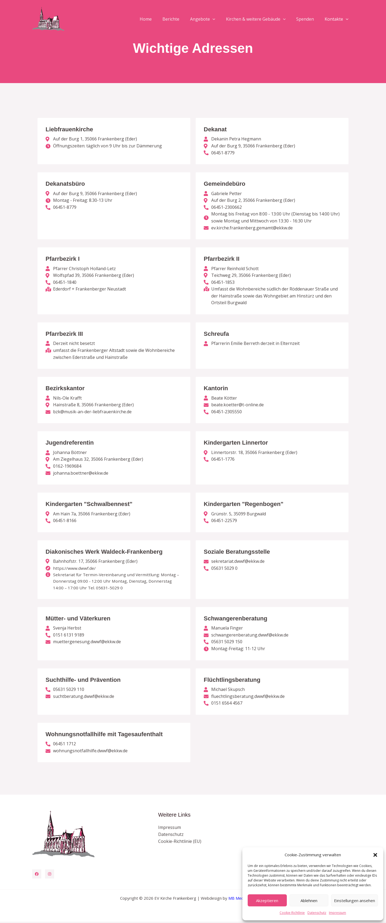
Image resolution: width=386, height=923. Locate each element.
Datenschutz (316, 912)
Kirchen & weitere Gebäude (261, 19)
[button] (375, 855)
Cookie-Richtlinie (292, 912)
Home (157, 19)
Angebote (210, 19)
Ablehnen (308, 900)
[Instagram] (49, 875)
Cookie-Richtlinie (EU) (179, 843)
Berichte (180, 19)
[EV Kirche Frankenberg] (48, 18)
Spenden (308, 19)
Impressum (337, 912)
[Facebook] (36, 875)
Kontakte (338, 19)
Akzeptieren (267, 900)
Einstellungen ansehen (354, 900)
